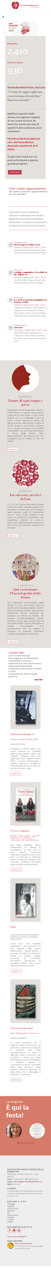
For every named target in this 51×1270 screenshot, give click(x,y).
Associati (14, 172)
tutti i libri (38, 679)
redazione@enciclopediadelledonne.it (27, 1182)
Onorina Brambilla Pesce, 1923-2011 (26, 87)
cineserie (18, 327)
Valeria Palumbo (17, 744)
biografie (25, 401)
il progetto (25, 591)
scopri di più (13, 449)
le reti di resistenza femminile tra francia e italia (30, 301)
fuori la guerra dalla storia (27, 245)
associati (25, 495)
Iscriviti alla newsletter (16, 1237)
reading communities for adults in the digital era (30, 273)
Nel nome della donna (23, 1243)
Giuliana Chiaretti (18, 1038)
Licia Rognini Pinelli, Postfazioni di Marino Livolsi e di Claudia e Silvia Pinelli (24, 936)
